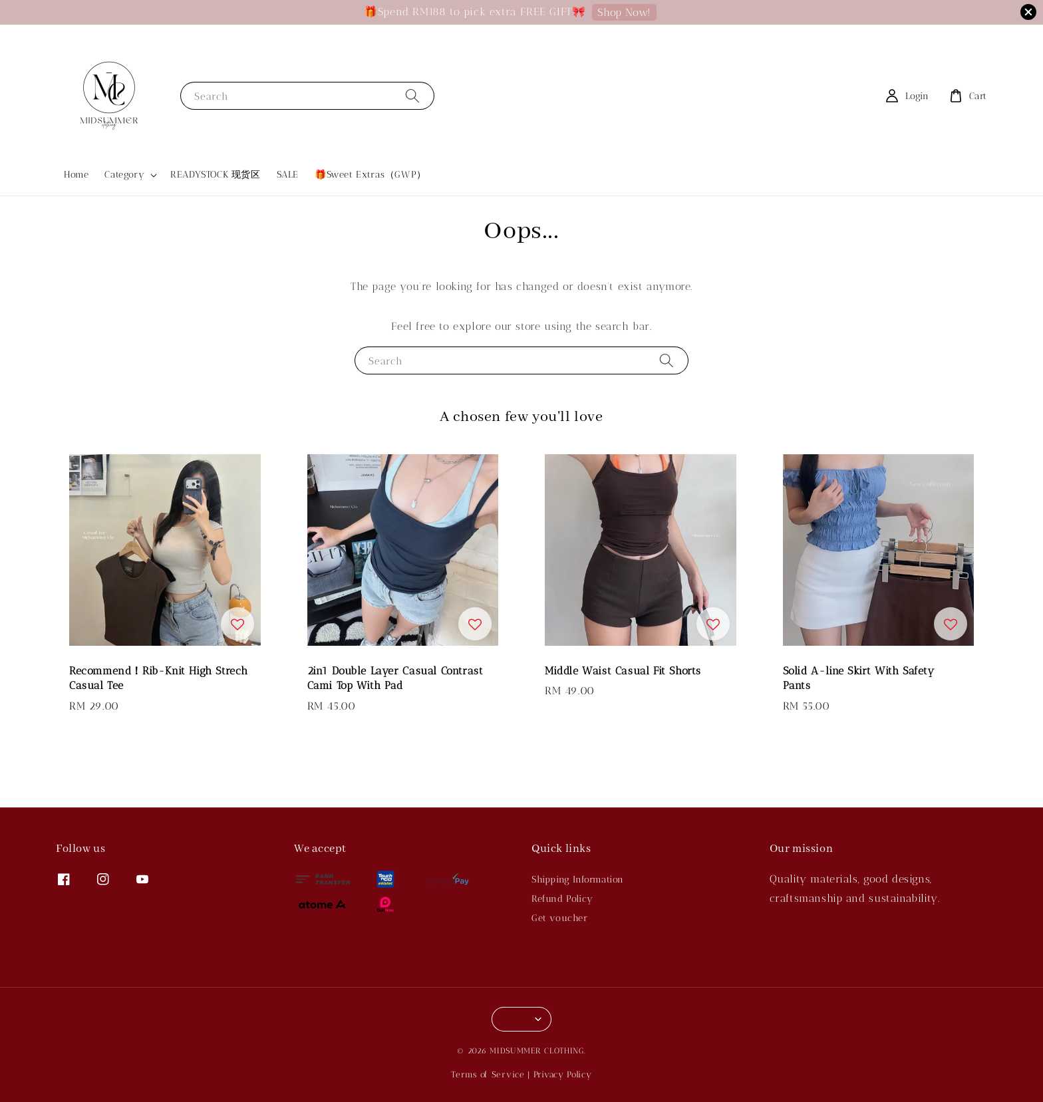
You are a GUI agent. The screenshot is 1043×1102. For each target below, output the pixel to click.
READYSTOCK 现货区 (215, 174)
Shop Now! (624, 12)
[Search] (412, 95)
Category (124, 174)
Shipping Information (577, 879)
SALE (288, 174)
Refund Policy (562, 898)
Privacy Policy (562, 1074)
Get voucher (559, 918)
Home (76, 174)
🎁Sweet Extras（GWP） (370, 174)
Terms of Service (487, 1074)
